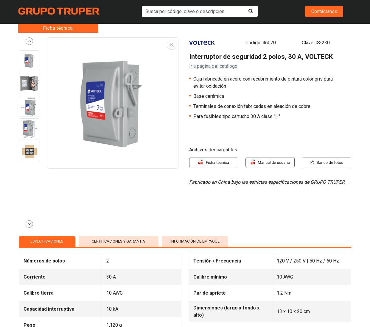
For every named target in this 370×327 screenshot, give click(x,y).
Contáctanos (324, 11)
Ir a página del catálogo (213, 66)
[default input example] (200, 11)
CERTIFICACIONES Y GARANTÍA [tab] (118, 241)
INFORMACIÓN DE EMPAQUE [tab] (195, 241)
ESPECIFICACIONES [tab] (46, 241)
